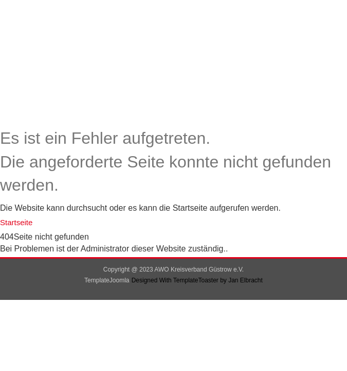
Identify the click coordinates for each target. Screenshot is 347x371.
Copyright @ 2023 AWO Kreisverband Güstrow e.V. (173, 269)
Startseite (16, 222)
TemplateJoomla (106, 280)
